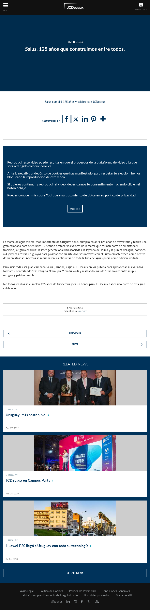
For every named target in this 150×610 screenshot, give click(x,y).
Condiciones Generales (116, 591)
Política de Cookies (51, 591)
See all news (75, 572)
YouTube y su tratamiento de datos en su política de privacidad (91, 195)
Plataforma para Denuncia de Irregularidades (50, 595)
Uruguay (82, 310)
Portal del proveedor (97, 595)
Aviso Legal (26, 591)
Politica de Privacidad (82, 591)
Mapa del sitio (124, 595)
